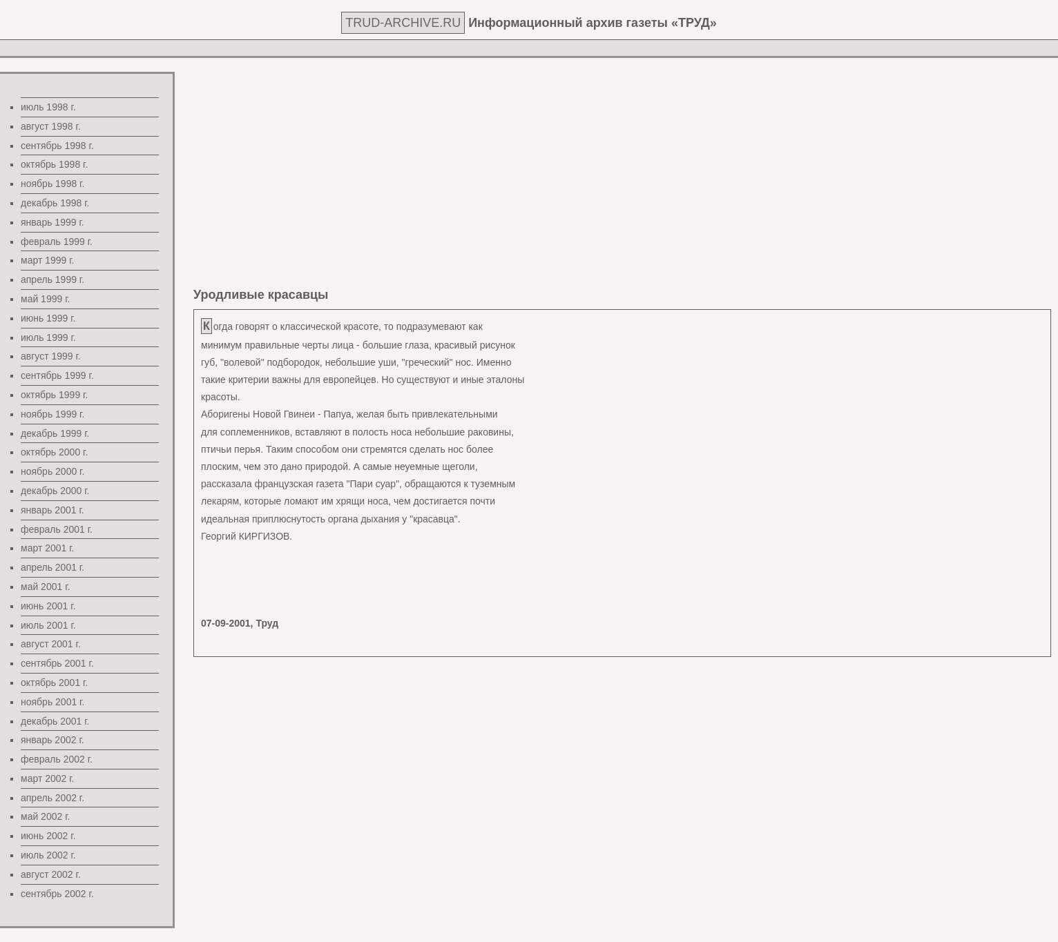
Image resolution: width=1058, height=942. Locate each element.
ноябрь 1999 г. (52, 414)
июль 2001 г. (48, 625)
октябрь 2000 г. (54, 452)
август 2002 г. (51, 874)
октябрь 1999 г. (54, 394)
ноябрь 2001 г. (52, 701)
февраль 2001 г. (57, 529)
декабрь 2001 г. (55, 721)
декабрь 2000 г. (55, 490)
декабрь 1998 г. (55, 202)
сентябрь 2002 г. (57, 893)
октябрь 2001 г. (54, 682)
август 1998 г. (51, 126)
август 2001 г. (51, 643)
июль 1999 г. (48, 337)
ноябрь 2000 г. (52, 471)
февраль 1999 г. (57, 241)
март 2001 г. (48, 547)
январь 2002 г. (52, 739)
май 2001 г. (45, 586)
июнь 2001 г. (48, 605)
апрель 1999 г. (52, 279)
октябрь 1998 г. (54, 164)
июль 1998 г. (48, 106)
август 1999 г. (51, 356)
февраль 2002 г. (57, 759)
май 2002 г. (45, 816)
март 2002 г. (48, 778)
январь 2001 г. (52, 510)
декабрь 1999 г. (55, 433)
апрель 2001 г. (52, 567)
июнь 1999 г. (48, 318)
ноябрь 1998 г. (52, 183)
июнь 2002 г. (48, 835)
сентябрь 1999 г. (57, 375)
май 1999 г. (45, 298)
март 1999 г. (48, 260)
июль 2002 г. (48, 855)
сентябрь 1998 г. (57, 145)
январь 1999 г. (52, 222)
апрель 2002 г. (52, 797)
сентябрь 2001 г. (57, 663)
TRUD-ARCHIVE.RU (403, 23)
